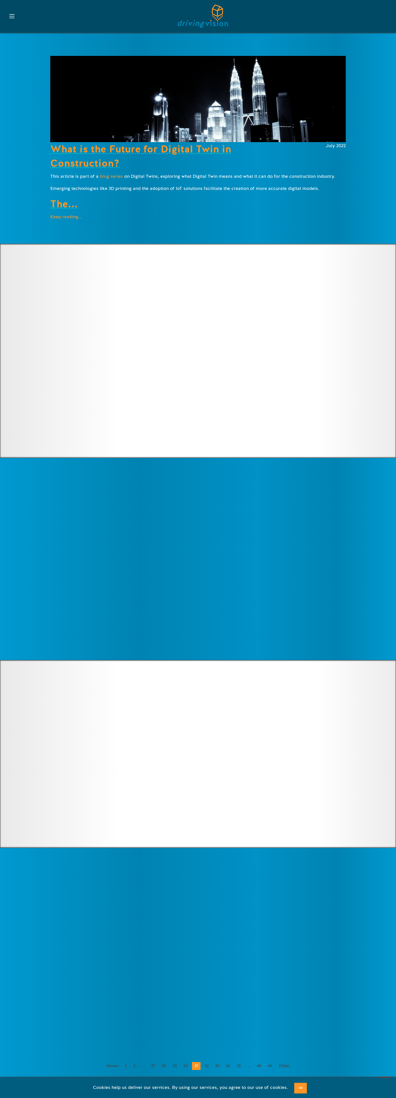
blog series (111, 176)
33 (217, 1066)
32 (207, 1066)
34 (228, 1066)
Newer (113, 1066)
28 (164, 1066)
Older (284, 1066)
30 (185, 1066)
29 (174, 1066)
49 (270, 1066)
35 (239, 1066)
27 (153, 1066)
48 (259, 1066)
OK (301, 1088)
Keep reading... (66, 217)
